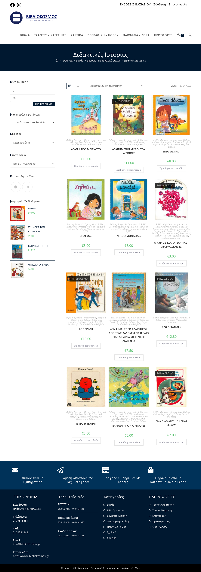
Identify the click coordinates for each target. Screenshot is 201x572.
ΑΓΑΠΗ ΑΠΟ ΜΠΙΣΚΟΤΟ (86, 149)
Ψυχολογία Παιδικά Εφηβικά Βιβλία (175, 145)
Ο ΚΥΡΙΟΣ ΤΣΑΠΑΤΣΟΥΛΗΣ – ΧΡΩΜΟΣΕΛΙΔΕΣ (171, 244)
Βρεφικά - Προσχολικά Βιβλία (88, 141)
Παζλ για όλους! (68, 517)
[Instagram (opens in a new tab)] (19, 5)
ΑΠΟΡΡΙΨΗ (86, 329)
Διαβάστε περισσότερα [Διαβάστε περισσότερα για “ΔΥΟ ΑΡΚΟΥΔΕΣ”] (171, 343)
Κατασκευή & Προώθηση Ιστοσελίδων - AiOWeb (115, 568)
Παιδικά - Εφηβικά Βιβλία (175, 235)
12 (179, 85)
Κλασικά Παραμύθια (133, 144)
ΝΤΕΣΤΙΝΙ (64, 504)
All (189, 85)
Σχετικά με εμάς (161, 521)
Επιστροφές (158, 515)
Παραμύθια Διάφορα (90, 144)
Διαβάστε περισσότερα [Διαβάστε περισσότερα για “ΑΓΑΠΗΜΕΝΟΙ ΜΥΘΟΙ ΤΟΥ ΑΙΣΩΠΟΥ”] (128, 170)
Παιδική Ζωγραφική (171, 237)
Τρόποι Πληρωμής (162, 510)
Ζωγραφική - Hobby (118, 521)
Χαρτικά (111, 538)
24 (184, 85)
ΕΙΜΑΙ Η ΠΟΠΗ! (86, 423)
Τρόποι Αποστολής (163, 504)
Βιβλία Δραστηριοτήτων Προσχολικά (170, 227)
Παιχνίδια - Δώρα (116, 526)
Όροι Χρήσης (159, 526)
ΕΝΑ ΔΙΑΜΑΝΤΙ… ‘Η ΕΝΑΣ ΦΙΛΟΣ (171, 423)
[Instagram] (27, 187)
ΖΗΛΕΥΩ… (86, 236)
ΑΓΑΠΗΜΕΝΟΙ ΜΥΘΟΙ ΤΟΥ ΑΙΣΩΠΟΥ (128, 151)
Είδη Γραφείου (115, 510)
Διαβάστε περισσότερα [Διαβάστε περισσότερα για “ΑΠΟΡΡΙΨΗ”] (86, 346)
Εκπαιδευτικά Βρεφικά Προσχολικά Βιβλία (89, 417)
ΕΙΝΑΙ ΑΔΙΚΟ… (171, 151)
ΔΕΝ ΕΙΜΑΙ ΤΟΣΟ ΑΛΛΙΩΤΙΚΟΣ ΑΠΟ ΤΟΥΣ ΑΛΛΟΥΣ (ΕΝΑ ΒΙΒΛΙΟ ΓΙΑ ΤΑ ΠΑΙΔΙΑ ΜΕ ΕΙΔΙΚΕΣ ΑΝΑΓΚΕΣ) (129, 335)
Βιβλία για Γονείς (127, 317)
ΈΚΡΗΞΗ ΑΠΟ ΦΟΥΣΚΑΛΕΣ (128, 425)
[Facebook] (16, 187)
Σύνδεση (159, 4)
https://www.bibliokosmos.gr (31, 556)
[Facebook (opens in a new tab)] (13, 5)
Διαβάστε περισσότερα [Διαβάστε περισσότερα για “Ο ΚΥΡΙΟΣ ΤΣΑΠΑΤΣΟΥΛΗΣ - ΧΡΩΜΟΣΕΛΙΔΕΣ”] (171, 263)
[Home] (57, 60)
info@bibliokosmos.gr (26, 544)
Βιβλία (69, 140)
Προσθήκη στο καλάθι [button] (86, 166)
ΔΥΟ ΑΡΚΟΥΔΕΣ (171, 327)
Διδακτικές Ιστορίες (135, 60)
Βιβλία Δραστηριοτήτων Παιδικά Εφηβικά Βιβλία (171, 225)
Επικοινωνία (178, 4)
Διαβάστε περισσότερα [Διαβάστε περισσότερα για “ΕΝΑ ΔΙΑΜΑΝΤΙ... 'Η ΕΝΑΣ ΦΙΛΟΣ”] (171, 442)
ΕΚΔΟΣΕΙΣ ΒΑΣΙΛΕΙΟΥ (135, 4)
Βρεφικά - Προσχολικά (85, 140)
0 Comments (78, 508)
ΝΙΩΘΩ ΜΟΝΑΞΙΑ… (129, 236)
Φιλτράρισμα (44, 104)
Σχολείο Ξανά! (67, 531)
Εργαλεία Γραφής (117, 515)
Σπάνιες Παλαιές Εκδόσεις (178, 415)
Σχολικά (111, 532)
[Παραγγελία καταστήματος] (114, 86)
